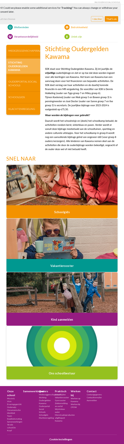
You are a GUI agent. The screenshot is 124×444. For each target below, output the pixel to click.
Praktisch (60, 391)
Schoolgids (16, 97)
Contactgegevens (92, 394)
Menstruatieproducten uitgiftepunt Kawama (60, 418)
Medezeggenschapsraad (24, 50)
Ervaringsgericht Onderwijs (12, 405)
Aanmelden (92, 400)
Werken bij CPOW (75, 405)
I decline (97, 18)
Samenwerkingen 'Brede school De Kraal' (12, 426)
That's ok (111, 18)
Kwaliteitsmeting (12, 419)
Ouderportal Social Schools (22, 83)
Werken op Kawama (75, 400)
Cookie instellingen (60, 439)
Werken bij (75, 393)
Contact (92, 391)
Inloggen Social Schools (107, 2)
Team (9, 416)
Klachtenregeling (21, 108)
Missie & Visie (11, 400)
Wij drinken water (60, 410)
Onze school (11, 393)
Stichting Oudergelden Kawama (18, 66)
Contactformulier (92, 397)
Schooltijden (60, 394)
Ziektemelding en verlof (60, 404)
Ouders (43, 391)
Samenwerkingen (28, 391)
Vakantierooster (60, 397)
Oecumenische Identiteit (12, 411)
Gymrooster (60, 400)
